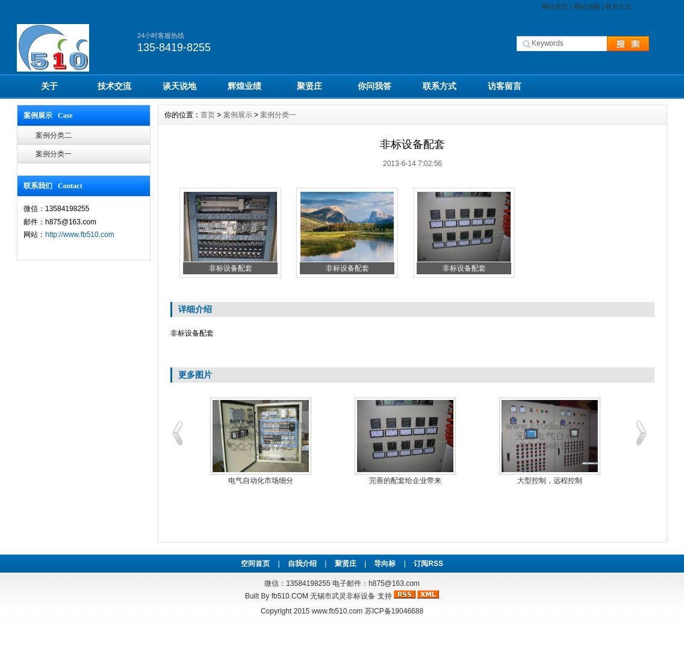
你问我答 (374, 86)
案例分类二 (54, 135)
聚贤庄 (309, 86)
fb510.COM (290, 596)
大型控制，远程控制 (549, 480)
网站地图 (587, 6)
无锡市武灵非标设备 (342, 596)
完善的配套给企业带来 (405, 480)
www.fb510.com (337, 611)
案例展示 (237, 115)
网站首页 (555, 6)
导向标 (385, 563)
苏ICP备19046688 (394, 611)
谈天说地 (179, 86)
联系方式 (618, 6)
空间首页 (255, 563)
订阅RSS (428, 563)
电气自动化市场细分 (260, 480)
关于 (49, 86)
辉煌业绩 (244, 86)
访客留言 (504, 86)
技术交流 (114, 86)
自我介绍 (302, 563)
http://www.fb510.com (79, 234)
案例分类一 (54, 154)
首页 (208, 115)
